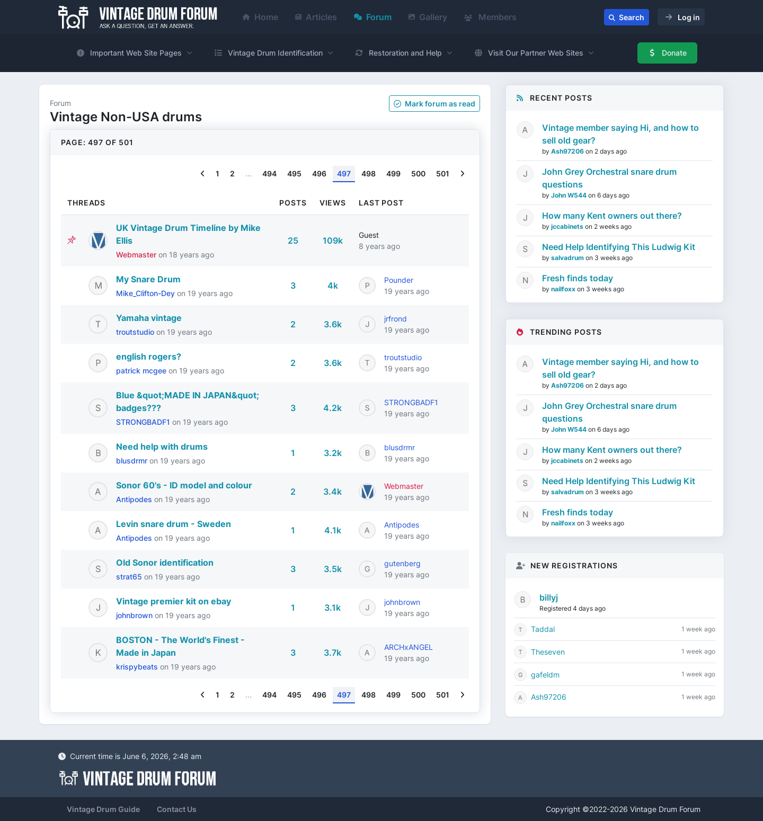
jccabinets (568, 226)
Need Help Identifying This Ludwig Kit (618, 247)
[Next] (462, 174)
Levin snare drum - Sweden (173, 524)
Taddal (543, 628)
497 (344, 173)
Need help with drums (162, 446)
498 (368, 173)
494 (269, 173)
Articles (316, 17)
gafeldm (545, 674)
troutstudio (136, 331)
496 (319, 173)
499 (393, 173)
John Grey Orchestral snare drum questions (609, 178)
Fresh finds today (577, 278)
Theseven (548, 651)
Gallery (428, 17)
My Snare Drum (148, 279)
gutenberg (402, 563)
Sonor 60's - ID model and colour (184, 485)
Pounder (398, 279)
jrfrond (395, 318)
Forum (373, 17)
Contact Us (177, 809)
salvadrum (568, 258)
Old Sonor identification (165, 562)
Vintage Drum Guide (103, 809)
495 (294, 173)
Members (490, 17)
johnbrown (135, 615)
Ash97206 (568, 151)
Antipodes (135, 499)
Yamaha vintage (149, 318)
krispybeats (138, 666)
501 (442, 173)
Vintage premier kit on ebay (173, 601)
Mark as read (434, 103)
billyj (548, 597)
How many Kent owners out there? (612, 215)
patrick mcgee (142, 370)
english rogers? (148, 356)
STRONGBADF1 (144, 421)
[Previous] (202, 174)
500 (418, 173)
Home (260, 17)
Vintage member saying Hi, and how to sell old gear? (620, 134)
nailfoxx (564, 289)
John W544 (569, 195)
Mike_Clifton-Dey (146, 293)
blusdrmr (132, 460)
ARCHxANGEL (408, 647)
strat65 (130, 576)
